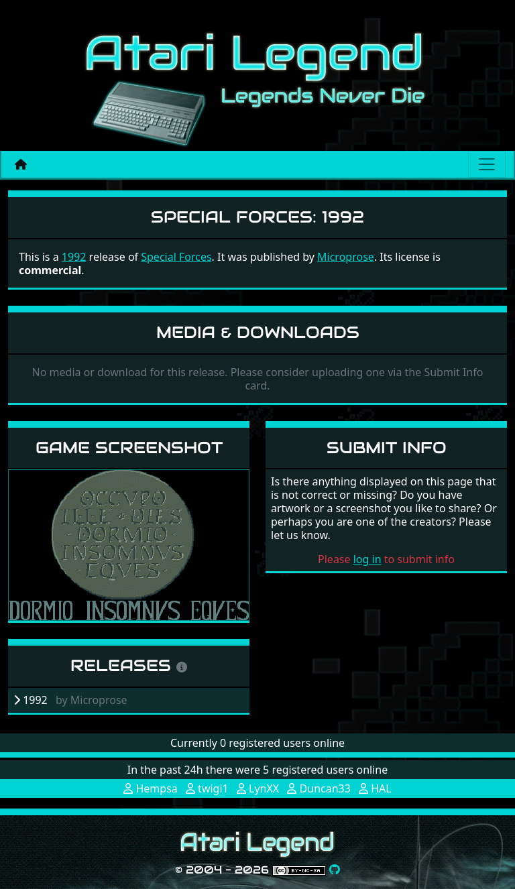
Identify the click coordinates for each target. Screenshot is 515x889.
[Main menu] (487, 164)
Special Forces (176, 256)
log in (367, 559)
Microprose (345, 256)
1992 (74, 256)
